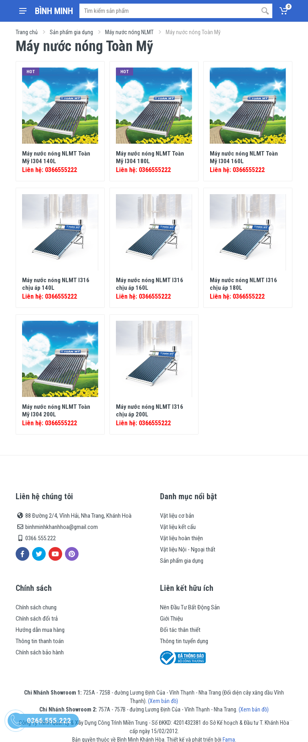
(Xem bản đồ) (163, 701)
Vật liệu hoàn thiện (181, 538)
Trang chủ (27, 32)
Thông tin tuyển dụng (184, 641)
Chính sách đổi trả (37, 618)
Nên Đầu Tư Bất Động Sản (190, 607)
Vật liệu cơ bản (177, 515)
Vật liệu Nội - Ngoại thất (187, 549)
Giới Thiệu (171, 618)
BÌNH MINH (54, 11)
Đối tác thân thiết (180, 629)
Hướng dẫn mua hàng (40, 629)
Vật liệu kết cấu (178, 527)
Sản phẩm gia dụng (71, 32)
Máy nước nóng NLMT (129, 32)
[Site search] (168, 11)
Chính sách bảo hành (40, 652)
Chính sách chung (36, 607)
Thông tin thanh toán (40, 641)
